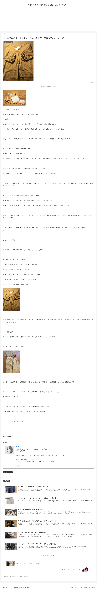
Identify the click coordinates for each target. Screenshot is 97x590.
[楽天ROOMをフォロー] (16, 466)
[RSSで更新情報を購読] (21, 466)
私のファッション (8, 472)
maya (18, 446)
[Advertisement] (48, 20)
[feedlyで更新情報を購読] (18, 466)
